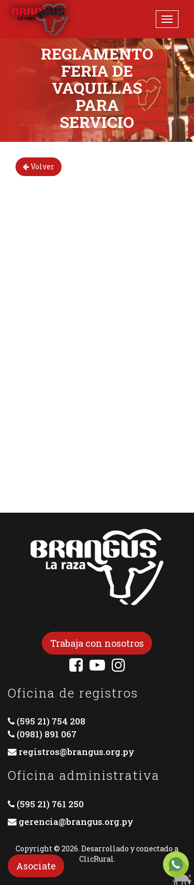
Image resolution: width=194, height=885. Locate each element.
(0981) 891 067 (47, 734)
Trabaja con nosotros (97, 643)
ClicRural (96, 859)
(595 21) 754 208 (51, 721)
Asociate (36, 866)
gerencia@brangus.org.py (76, 822)
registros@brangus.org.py (77, 752)
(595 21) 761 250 (50, 804)
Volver (38, 166)
